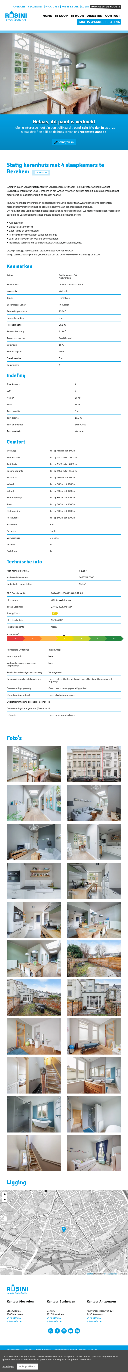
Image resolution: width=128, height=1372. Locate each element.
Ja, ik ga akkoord (27, 1366)
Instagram (64, 1331)
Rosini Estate (70, 6)
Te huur (77, 16)
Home (47, 16)
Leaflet (90, 1274)
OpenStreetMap (110, 1274)
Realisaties (35, 6)
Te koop (61, 16)
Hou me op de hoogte (105, 6)
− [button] (5, 1199)
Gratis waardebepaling (99, 22)
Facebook (57, 1331)
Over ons (19, 6)
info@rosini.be (14, 1321)
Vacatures (52, 6)
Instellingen (8, 1366)
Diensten (94, 16)
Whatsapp (50, 1331)
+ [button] (5, 1194)
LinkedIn (77, 1331)
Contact (112, 16)
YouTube (70, 1331)
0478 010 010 (14, 1317)
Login (85, 6)
